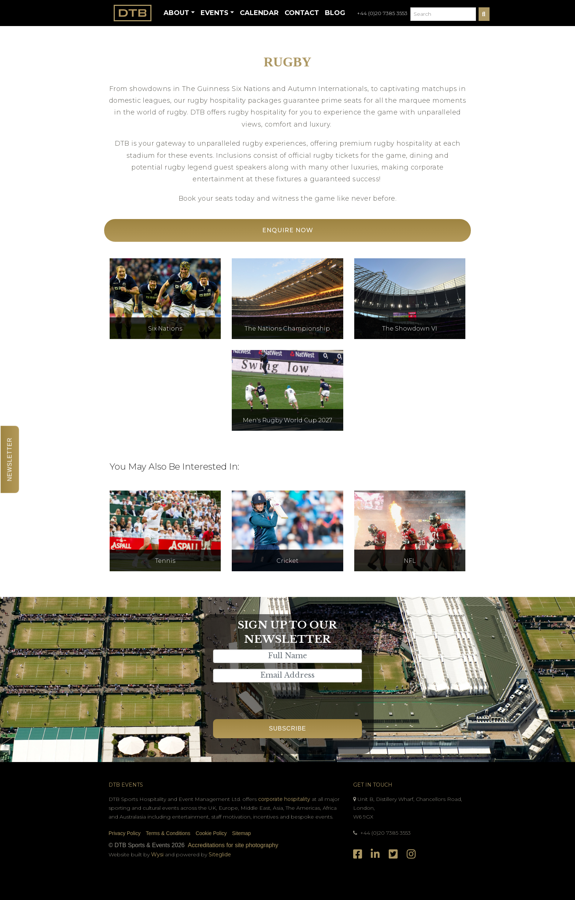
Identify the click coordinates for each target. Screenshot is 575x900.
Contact (302, 13)
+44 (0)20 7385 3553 (382, 13)
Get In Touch (372, 784)
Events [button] (214, 13)
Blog (335, 13)
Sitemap (241, 833)
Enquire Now (287, 230)
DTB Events (126, 784)
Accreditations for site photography (233, 845)
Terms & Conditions (168, 833)
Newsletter (10, 459)
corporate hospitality (284, 799)
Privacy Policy (124, 833)
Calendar (259, 13)
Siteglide (220, 854)
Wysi (158, 854)
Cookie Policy (211, 833)
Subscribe (287, 728)
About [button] (176, 13)
